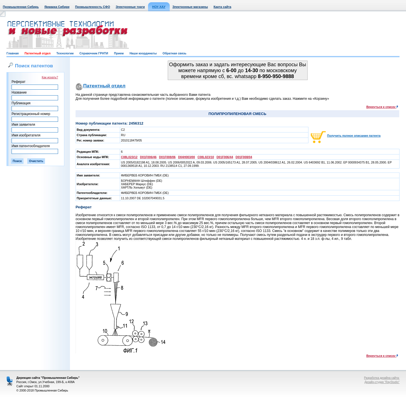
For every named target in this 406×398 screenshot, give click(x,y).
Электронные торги (130, 6)
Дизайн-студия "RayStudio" (382, 382)
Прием (118, 53)
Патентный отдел (37, 53)
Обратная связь (174, 53)
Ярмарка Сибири (56, 6)
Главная (12, 53)
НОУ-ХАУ (159, 6)
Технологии (65, 53)
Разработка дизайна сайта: (382, 377)
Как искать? (50, 77)
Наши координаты (142, 53)
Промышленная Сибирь (21, 6)
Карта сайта (222, 6)
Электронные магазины (190, 6)
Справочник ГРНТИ (94, 53)
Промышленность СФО (92, 6)
